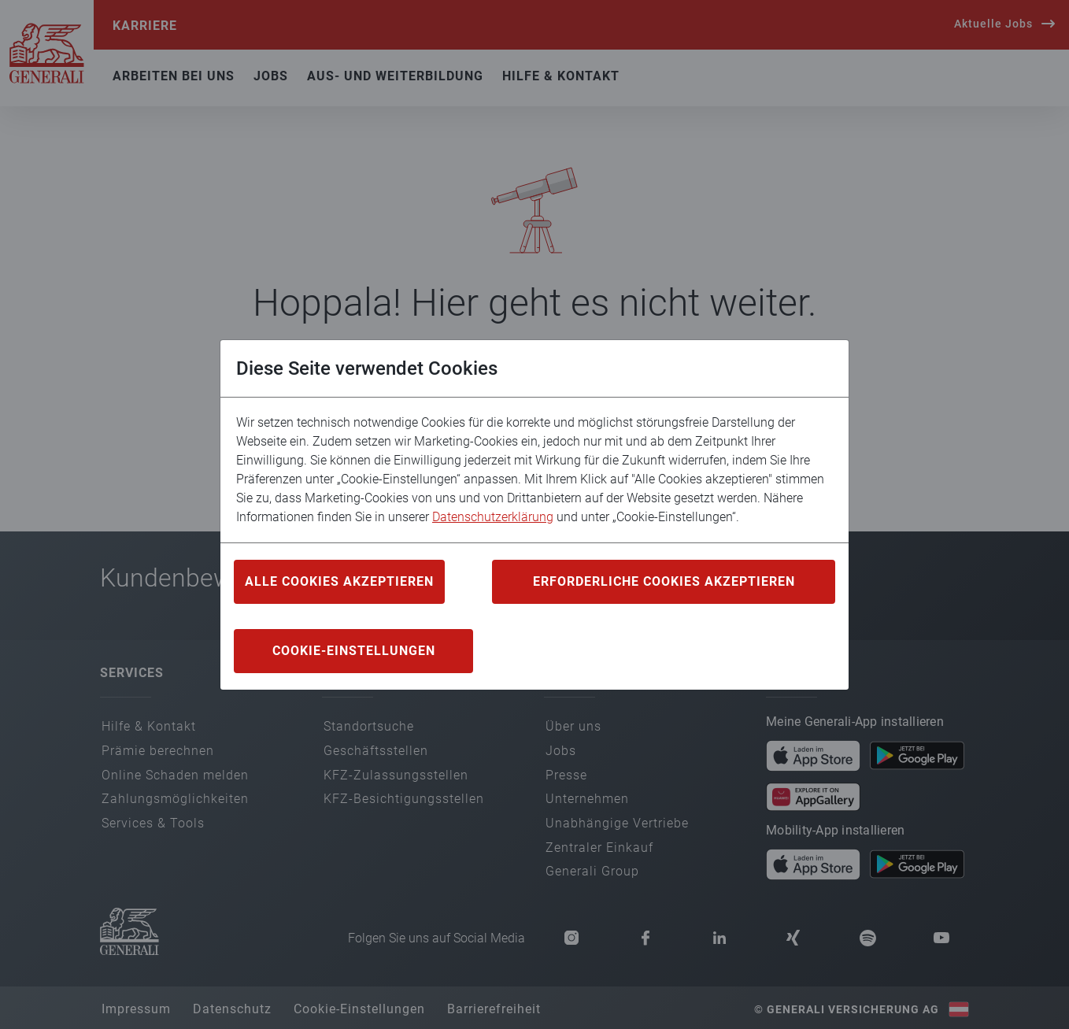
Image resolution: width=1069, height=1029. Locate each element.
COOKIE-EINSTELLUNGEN (353, 650)
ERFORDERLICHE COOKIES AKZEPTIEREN (664, 581)
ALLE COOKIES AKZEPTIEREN (339, 581)
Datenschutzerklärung (492, 516)
